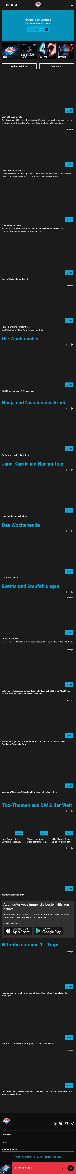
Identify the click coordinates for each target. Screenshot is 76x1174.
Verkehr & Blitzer (19, 66)
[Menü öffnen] (72, 5)
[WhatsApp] (55, 1123)
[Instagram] (60, 1123)
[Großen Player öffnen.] (63, 1168)
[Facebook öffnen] (12, 5)
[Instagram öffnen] (7, 5)
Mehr (69, 110)
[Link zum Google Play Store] (48, 931)
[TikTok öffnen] (16, 5)
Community (57, 66)
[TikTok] (72, 1123)
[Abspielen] (70, 1168)
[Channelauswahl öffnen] (67, 5)
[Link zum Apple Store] (18, 931)
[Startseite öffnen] (38, 5)
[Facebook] (66, 1123)
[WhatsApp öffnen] (3, 5)
